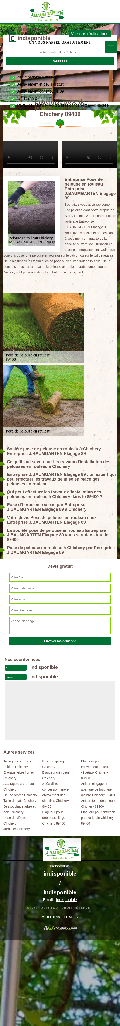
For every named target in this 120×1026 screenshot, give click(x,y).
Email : (60, 900)
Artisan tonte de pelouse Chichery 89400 (98, 803)
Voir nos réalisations (89, 33)
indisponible (33, 29)
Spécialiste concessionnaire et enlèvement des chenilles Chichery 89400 (55, 795)
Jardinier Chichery (16, 829)
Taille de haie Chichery (19, 800)
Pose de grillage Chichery (53, 764)
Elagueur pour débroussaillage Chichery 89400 (53, 817)
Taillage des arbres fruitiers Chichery (17, 764)
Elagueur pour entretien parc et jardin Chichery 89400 (98, 817)
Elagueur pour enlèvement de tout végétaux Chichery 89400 (95, 769)
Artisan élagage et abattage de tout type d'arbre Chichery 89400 (98, 789)
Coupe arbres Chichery (20, 795)
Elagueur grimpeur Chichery (55, 775)
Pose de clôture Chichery (14, 820)
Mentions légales (60, 917)
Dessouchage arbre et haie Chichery (19, 809)
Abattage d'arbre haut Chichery (19, 786)
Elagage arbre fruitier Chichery (18, 775)
